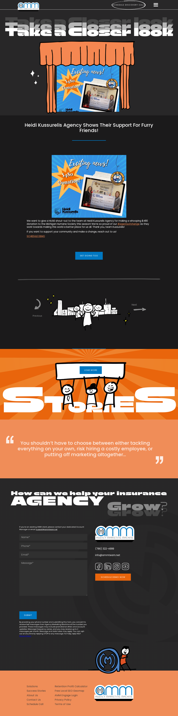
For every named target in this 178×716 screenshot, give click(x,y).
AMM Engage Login (66, 695)
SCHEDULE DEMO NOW (113, 577)
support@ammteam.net (46, 529)
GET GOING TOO (89, 255)
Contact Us (34, 699)
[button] (155, 4)
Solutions (32, 686)
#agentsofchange (129, 224)
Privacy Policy (25, 636)
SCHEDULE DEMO (36, 236)
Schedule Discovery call (128, 5)
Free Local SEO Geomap (69, 690)
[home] (28, 6)
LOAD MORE (90, 370)
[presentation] (43, 604)
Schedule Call (35, 704)
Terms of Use (63, 704)
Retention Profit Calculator (71, 686)
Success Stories (36, 690)
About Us (32, 695)
